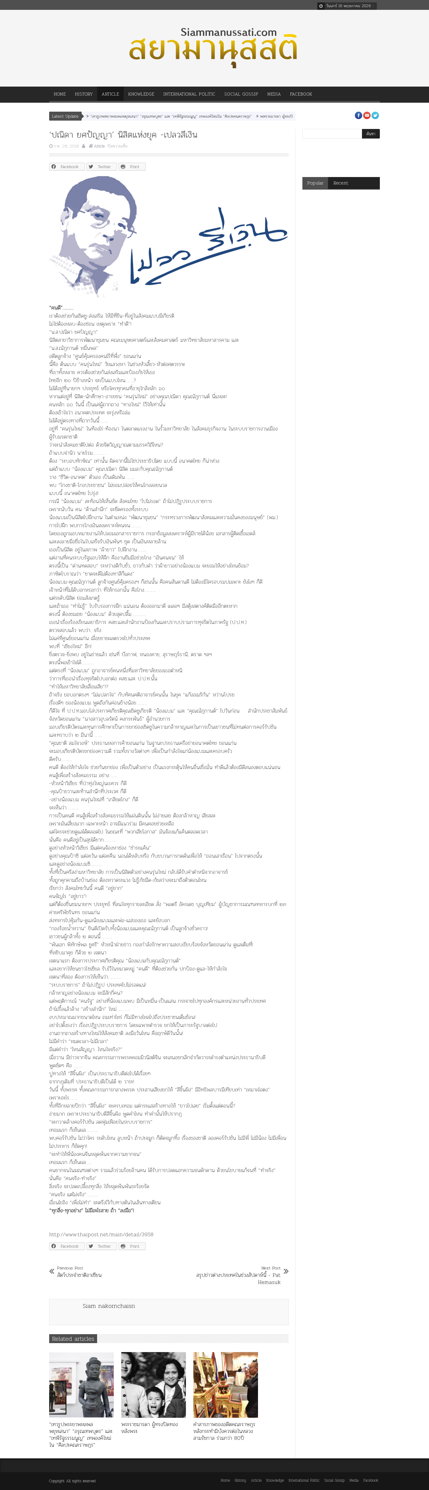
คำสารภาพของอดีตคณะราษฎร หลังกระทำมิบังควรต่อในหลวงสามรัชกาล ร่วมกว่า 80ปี (224, 1431)
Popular (315, 183)
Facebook (301, 96)
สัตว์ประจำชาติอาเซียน (79, 1271)
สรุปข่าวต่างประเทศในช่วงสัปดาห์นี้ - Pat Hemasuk (234, 1275)
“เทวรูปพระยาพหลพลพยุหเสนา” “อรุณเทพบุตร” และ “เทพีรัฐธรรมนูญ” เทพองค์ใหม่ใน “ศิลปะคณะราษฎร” (171, 116)
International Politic (189, 96)
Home (59, 96)
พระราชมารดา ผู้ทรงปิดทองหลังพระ (286, 116)
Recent (340, 183)
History (83, 96)
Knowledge (141, 96)
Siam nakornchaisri (109, 1306)
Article (110, 96)
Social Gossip (241, 96)
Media (274, 96)
